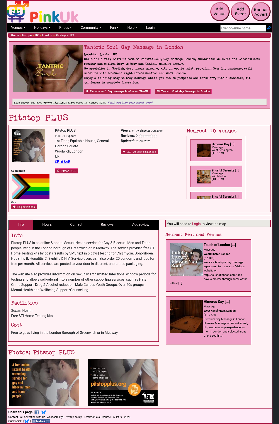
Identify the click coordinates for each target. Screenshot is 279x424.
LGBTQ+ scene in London (139, 151)
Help (130, 27)
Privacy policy (73, 417)
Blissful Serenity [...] (225, 170)
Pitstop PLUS (66, 171)
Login (150, 27)
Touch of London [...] (220, 245)
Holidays (41, 27)
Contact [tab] (76, 224)
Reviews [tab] (107, 224)
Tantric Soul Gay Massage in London (183, 91)
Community (90, 27)
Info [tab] (21, 224)
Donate (106, 417)
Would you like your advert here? (130, 103)
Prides (64, 27)
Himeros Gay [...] (223, 144)
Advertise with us (34, 417)
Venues (17, 27)
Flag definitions (24, 207)
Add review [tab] (140, 224)
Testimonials (92, 417)
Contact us (15, 417)
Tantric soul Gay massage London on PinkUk (117, 91)
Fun (113, 27)
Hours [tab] (47, 224)
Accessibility (55, 417)
